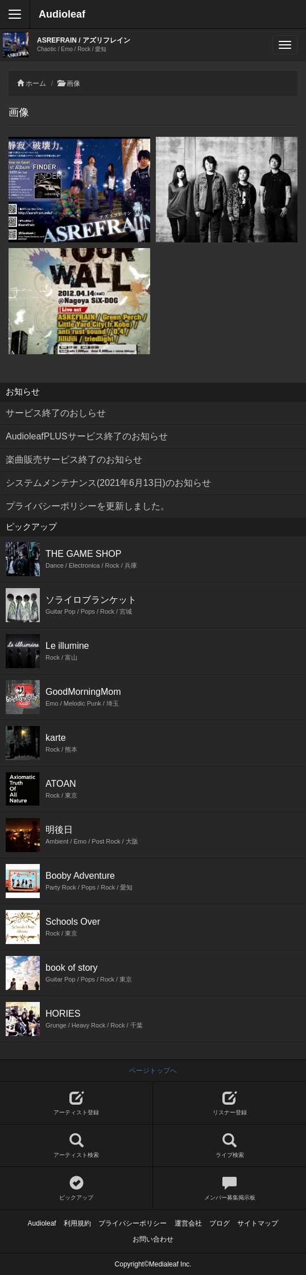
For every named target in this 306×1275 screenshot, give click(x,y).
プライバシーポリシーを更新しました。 (87, 506)
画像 (73, 83)
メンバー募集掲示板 (229, 1188)
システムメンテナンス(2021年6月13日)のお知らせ (108, 483)
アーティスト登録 (76, 1103)
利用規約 (77, 1223)
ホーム (36, 83)
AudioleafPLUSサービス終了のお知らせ (87, 436)
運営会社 (188, 1223)
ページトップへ (153, 1071)
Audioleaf (62, 14)
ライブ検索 (229, 1146)
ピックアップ (76, 1188)
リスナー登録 (229, 1103)
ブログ (219, 1223)
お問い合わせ (153, 1239)
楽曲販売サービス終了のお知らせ (74, 459)
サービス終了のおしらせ (56, 413)
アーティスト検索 (76, 1146)
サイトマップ (257, 1223)
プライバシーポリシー (132, 1223)
